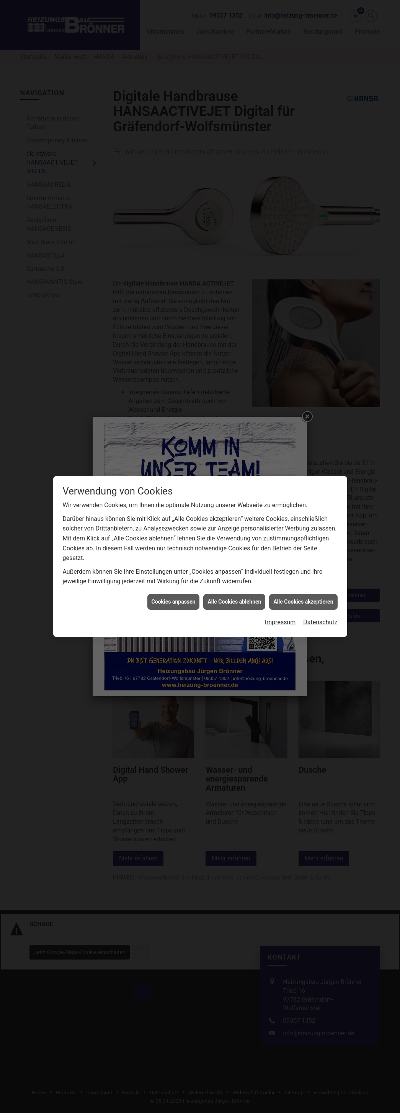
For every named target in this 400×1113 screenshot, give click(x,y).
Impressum (280, 581)
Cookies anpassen (174, 560)
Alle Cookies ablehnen (234, 560)
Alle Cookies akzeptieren (303, 560)
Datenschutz (320, 581)
